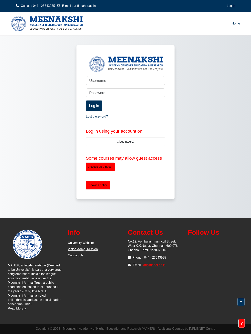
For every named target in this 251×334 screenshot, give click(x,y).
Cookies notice (98, 185)
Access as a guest (100, 166)
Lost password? (97, 116)
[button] (241, 302)
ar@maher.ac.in (85, 5)
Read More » (17, 308)
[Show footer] (241, 323)
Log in (231, 5)
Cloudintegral (125, 141)
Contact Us (75, 255)
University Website (81, 242)
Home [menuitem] (236, 23)
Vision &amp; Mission (83, 249)
